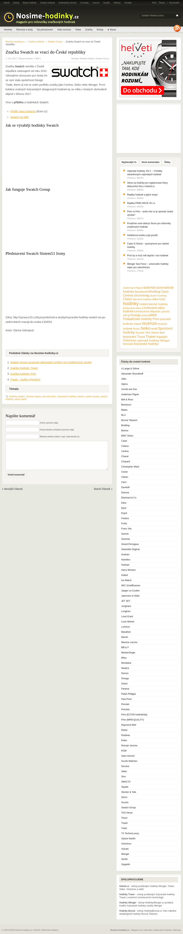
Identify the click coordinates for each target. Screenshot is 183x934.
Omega (125, 678)
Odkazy (117, 3)
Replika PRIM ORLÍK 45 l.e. (141, 203)
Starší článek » (103, 494)
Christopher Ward (130, 466)
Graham (125, 554)
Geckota (125, 539)
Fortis (124, 523)
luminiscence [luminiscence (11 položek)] (142, 311)
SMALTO (125, 781)
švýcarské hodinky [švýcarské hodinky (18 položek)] (146, 343)
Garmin (125, 534)
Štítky (167, 162)
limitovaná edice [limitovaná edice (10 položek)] (132, 308)
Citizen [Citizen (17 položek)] (127, 299)
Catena (125, 446)
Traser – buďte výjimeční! (25, 379)
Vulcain (125, 849)
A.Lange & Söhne (130, 368)
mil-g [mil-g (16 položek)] (126, 315)
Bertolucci (126, 404)
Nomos (124, 673)
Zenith (124, 859)
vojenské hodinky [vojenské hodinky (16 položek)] (148, 340)
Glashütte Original (130, 549)
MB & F (125, 647)
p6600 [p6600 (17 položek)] (152, 315)
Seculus (125, 766)
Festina (125, 518)
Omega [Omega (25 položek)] (135, 315)
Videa (78, 29)
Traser (124, 823)
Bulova (124, 430)
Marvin (124, 637)
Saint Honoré (128, 756)
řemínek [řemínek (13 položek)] (128, 343)
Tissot (124, 818)
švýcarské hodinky (66, 396)
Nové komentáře (150, 162)
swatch (80, 396)
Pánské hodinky (87, 58)
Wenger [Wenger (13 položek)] (165, 340)
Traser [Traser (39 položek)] (151, 337)
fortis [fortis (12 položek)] (162, 299)
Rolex (124, 740)
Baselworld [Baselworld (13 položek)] (141, 291)
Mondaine (126, 663)
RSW (124, 750)
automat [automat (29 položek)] (149, 287)
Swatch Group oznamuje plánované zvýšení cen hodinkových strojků (51, 362)
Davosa (125, 492)
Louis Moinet (127, 621)
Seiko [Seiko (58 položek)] (145, 328)
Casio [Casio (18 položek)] (165, 291)
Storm (124, 797)
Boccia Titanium (129, 420)
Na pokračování (45, 29)
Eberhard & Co (128, 497)
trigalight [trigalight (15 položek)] (162, 336)
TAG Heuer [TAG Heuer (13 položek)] (152, 332)
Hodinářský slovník (67, 3)
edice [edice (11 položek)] (155, 299)
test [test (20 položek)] (162, 332)
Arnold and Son (129, 389)
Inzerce (96, 3)
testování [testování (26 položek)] (129, 337)
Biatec (124, 410)
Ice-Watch (126, 580)
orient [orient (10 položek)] (144, 315)
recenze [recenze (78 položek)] (149, 323)
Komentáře (174, 3)
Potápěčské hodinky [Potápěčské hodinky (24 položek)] (137, 319)
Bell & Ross (127, 399)
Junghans (126, 606)
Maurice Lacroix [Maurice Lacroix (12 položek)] (159, 311)
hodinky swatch (17, 396)
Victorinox (126, 843)
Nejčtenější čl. (129, 162)
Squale (124, 787)
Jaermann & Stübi (130, 595)
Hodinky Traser (127, 894)
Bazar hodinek (29, 3)
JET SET (125, 601)
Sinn (123, 776)
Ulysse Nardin (128, 838)
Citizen (124, 477)
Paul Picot (126, 699)
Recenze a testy (24, 29)
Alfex (123, 379)
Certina (125, 451)
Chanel (124, 456)
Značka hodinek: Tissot (24, 368)
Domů (6, 3)
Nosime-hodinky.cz (15, 41)
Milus (124, 657)
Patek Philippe (128, 694)
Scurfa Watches (129, 761)
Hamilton (125, 559)
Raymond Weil (128, 725)
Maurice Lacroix (129, 642)
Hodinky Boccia (127, 911)
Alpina (124, 384)
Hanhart (125, 564)
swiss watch (20, 399)
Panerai (125, 688)
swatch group (92, 396)
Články (162, 3)
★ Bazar (111, 29)
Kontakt (128, 3)
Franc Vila (126, 528)
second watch (49, 396)
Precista (125, 709)
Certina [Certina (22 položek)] (128, 295)
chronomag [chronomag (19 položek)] (141, 295)
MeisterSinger (128, 652)
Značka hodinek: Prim (23, 373)
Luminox (125, 626)
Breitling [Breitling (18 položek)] (154, 291)
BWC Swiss (127, 435)
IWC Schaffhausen (130, 585)
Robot (124, 730)
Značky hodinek (47, 3)
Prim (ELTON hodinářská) (134, 714)
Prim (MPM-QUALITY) (132, 719)
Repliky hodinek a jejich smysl (142, 194)
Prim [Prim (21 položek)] (156, 319)
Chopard (125, 461)
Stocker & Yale (128, 792)
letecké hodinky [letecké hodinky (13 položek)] (158, 304)
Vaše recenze (64, 29)
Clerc (124, 482)
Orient (124, 683)
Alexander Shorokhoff (132, 373)
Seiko (124, 771)
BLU (123, 415)
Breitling (125, 425)
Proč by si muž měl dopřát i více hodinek (147, 255)
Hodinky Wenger (127, 902)
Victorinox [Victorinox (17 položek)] (129, 340)
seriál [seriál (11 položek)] (154, 328)
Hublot (124, 575)
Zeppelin (125, 864)
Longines (126, 611)
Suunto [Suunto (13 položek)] (140, 332)
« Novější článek (12, 494)
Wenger (125, 854)
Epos (123, 508)
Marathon (126, 632)
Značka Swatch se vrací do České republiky (46, 52)
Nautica (125, 668)
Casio (124, 441)
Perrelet (125, 704)
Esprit (124, 513)
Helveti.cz (124, 886)
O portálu (84, 3)
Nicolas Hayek (33, 396)
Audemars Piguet (130, 394)
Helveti (37, 930)
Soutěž (106, 3)
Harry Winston (128, 570)
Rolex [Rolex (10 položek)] (136, 328)
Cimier (124, 472)
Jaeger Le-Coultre (130, 590)
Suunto (124, 802)
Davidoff (125, 487)
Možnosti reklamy (50, 930)
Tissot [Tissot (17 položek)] (141, 336)
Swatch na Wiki (19, 117)
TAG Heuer (127, 812)
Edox (123, 503)
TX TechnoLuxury (130, 833)
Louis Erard (127, 616)
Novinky (8, 29)
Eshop (16, 3)
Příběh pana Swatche (23, 111)
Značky (89, 29)
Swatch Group (102, 58)
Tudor (124, 828)
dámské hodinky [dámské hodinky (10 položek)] (142, 299)
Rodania (125, 735)
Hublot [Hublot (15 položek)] (143, 304)
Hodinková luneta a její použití (142, 235)
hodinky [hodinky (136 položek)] (131, 303)
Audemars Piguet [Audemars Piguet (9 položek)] (132, 287)
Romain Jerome (129, 745)
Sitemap (177, 930)
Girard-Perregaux (130, 544)
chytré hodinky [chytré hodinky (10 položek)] (158, 295)
